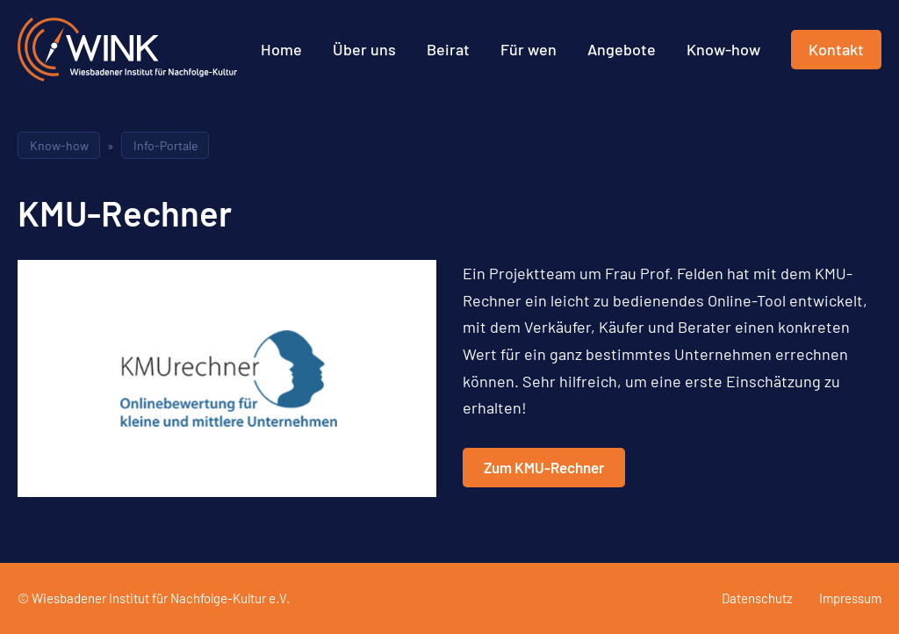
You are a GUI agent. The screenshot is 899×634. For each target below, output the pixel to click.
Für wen (528, 49)
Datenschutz (757, 598)
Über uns (364, 49)
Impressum (850, 598)
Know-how (723, 49)
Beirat (448, 49)
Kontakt (836, 49)
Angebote (621, 49)
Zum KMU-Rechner (544, 467)
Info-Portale (165, 145)
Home (281, 49)
